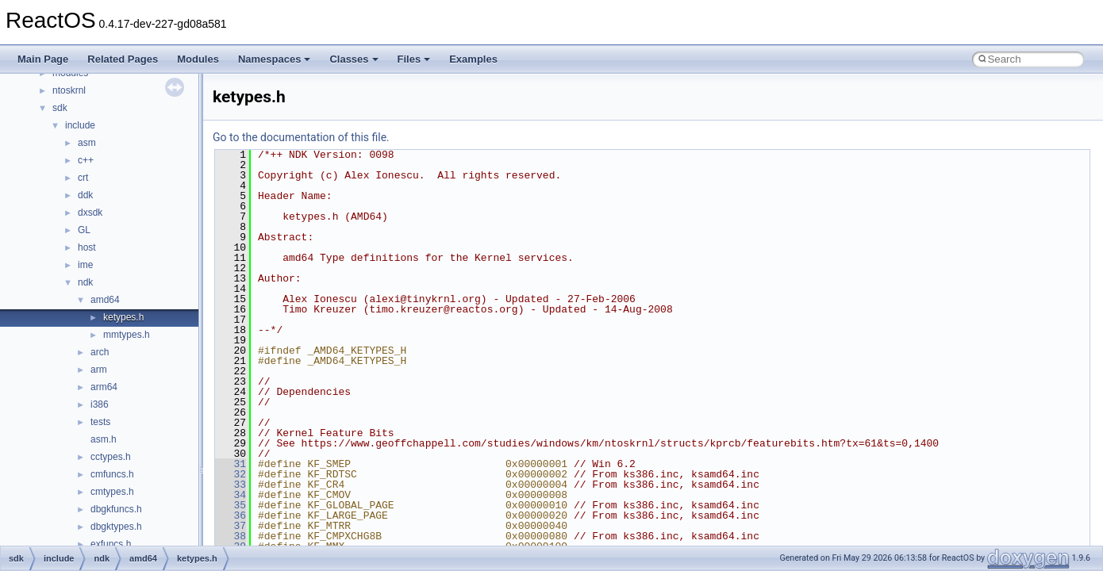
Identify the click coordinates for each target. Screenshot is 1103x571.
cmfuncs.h (112, 474)
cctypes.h (110, 456)
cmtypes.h (112, 491)
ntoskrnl (69, 90)
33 (230, 484)
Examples (473, 59)
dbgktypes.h (116, 526)
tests (100, 421)
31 (230, 464)
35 (230, 505)
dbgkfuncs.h (116, 509)
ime (85, 264)
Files (414, 59)
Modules (198, 59)
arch (99, 352)
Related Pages (122, 59)
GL (84, 230)
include (80, 125)
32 (230, 474)
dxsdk (90, 212)
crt (83, 177)
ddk (85, 195)
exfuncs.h (110, 544)
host (87, 247)
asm (87, 142)
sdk (59, 107)
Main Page (42, 59)
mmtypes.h (126, 334)
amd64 (105, 299)
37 (230, 526)
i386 (99, 404)
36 (230, 515)
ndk (85, 282)
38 (230, 536)
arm (98, 369)
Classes (353, 59)
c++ (86, 160)
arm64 (103, 387)
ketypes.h (123, 317)
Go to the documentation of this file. (301, 137)
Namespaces (274, 59)
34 (230, 495)
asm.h (103, 439)
